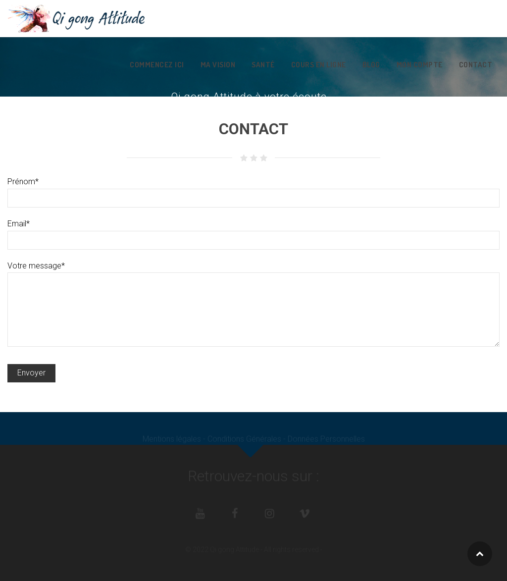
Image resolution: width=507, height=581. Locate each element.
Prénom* (253, 189)
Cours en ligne (318, 64)
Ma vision (218, 64)
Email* (253, 231)
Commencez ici (157, 64)
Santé (263, 64)
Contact (476, 64)
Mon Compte (420, 64)
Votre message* (253, 272)
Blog (371, 64)
